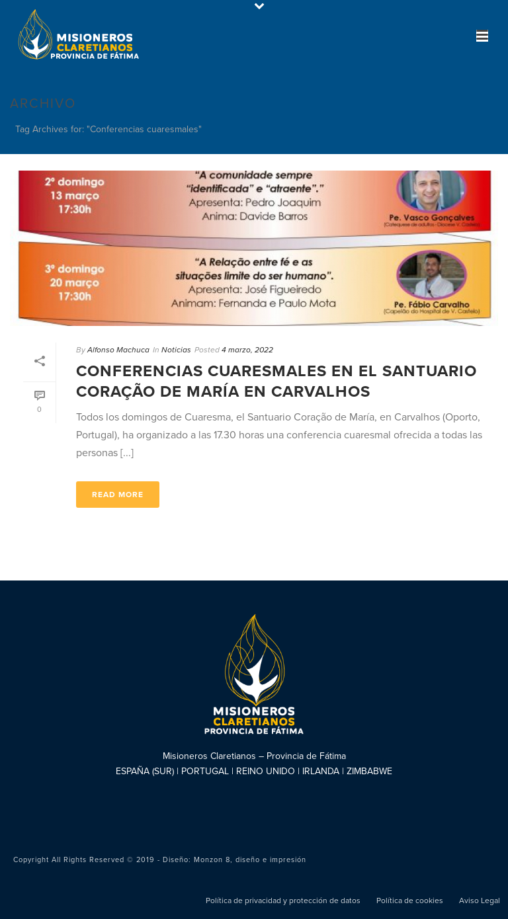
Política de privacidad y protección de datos (283, 900)
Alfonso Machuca (118, 349)
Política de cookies (409, 900)
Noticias (176, 349)
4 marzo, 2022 (247, 349)
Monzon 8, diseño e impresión (250, 860)
